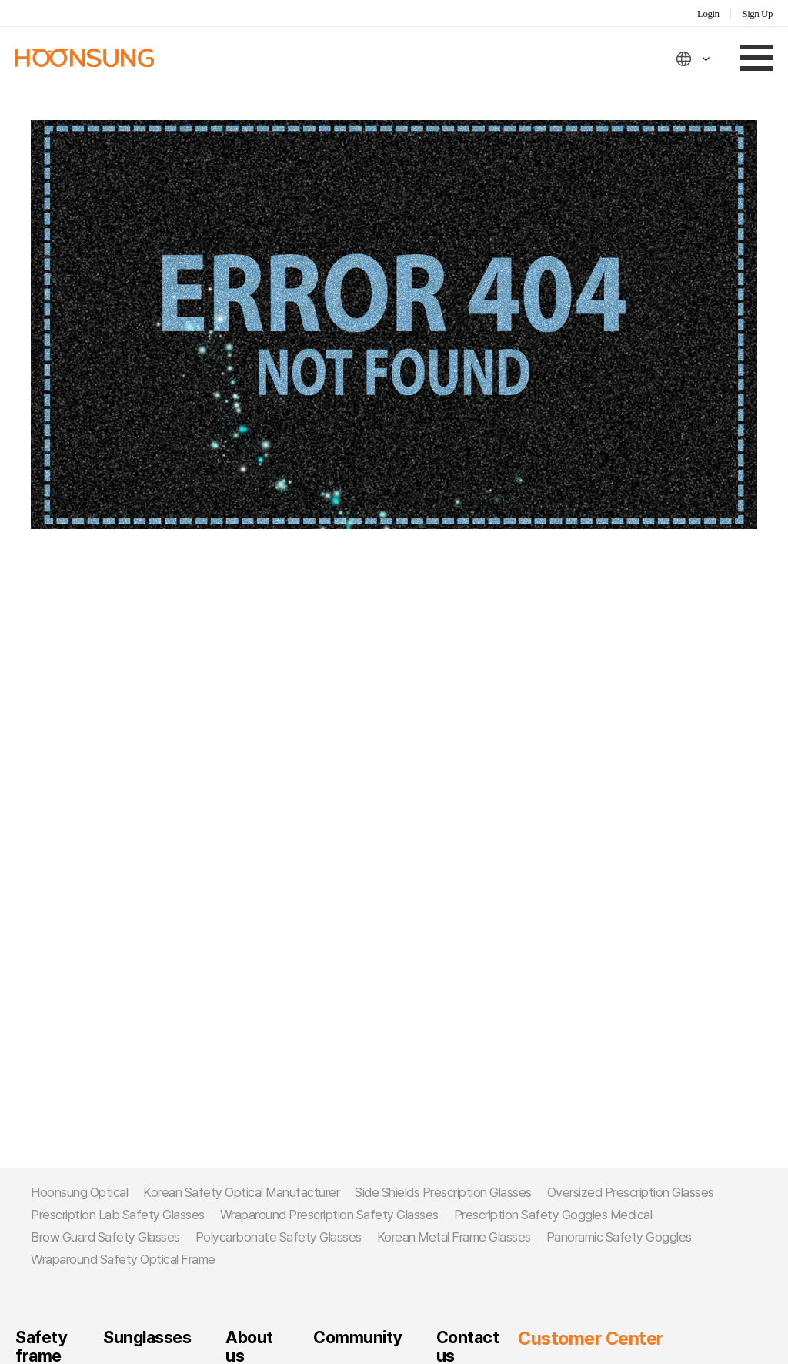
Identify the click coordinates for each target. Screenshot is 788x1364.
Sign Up (758, 13)
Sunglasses (147, 1337)
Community (357, 1337)
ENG (694, 59)
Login (708, 13)
